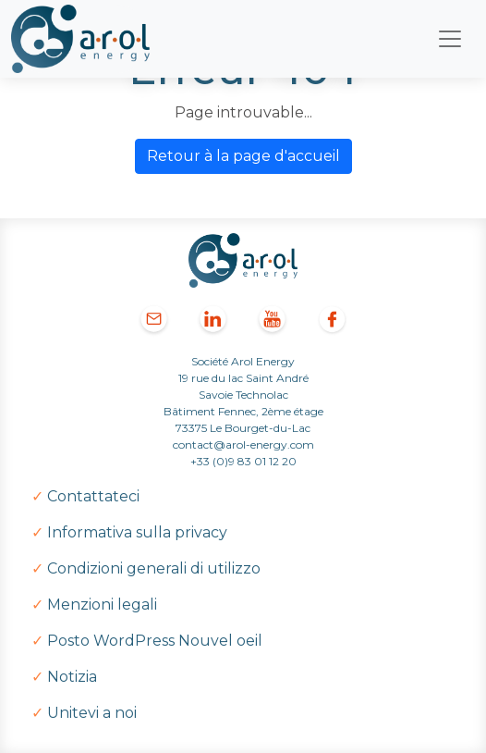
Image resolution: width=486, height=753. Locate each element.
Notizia (72, 676)
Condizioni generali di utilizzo (154, 568)
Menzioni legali (102, 604)
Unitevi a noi (92, 713)
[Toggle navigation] (450, 38)
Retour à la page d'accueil (243, 156)
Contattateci (93, 496)
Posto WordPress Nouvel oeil (154, 640)
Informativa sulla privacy (137, 532)
